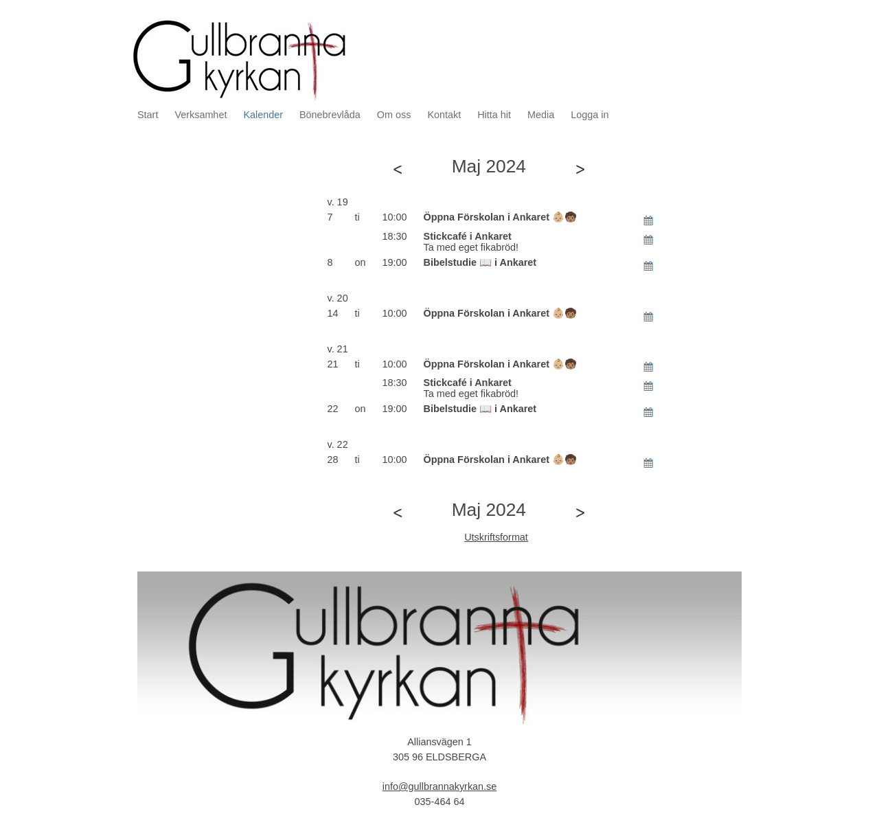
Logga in (589, 114)
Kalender (263, 114)
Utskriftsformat (496, 537)
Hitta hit (494, 114)
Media (540, 114)
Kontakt (444, 114)
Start (147, 114)
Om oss (394, 114)
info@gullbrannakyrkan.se (440, 786)
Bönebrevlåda (330, 114)
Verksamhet (200, 114)
